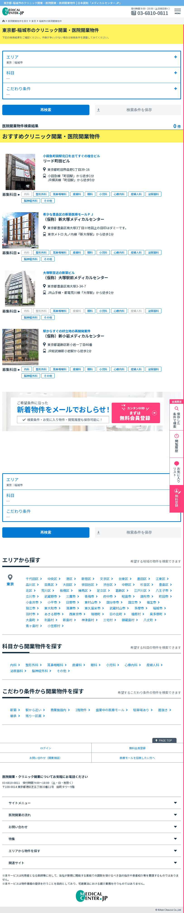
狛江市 (30, 608)
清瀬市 (71, 608)
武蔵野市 (50, 596)
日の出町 (116, 614)
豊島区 (163, 584)
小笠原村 (54, 625)
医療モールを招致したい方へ (137, 758)
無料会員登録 (137, 748)
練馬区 (83, 590)
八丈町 (148, 620)
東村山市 (91, 602)
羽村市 (30, 614)
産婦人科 (152, 665)
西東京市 (75, 614)
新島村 (67, 620)
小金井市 (32, 602)
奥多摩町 (156, 614)
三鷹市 (71, 596)
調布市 (145, 596)
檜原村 (136, 614)
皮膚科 (77, 665)
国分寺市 (112, 602)
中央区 (52, 578)
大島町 (30, 620)
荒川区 (46, 590)
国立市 (133, 602)
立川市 (30, 596)
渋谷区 (108, 584)
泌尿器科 (16, 670)
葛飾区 (120, 590)
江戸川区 (140, 590)
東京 (33, 21)
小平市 (52, 602)
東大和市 (50, 608)
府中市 (108, 596)
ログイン (45, 748)
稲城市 (157, 608)
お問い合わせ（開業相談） (45, 758)
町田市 (163, 596)
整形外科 (32, 665)
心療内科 (131, 665)
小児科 (111, 665)
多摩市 (139, 608)
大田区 (67, 584)
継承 (13, 715)
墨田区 (142, 578)
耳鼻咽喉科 (55, 665)
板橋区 (64, 590)
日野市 (71, 602)
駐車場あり (141, 710)
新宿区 (86, 578)
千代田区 (32, 578)
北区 (29, 590)
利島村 (49, 620)
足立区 (101, 590)
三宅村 (108, 620)
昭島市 (126, 596)
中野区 (126, 584)
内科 (13, 665)
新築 (13, 710)
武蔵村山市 (117, 608)
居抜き (163, 710)
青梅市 (89, 596)
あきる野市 (52, 614)
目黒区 (49, 584)
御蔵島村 (128, 620)
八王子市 (162, 590)
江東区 (160, 578)
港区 (69, 578)
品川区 (30, 584)
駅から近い (33, 710)
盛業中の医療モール (110, 710)
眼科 (94, 665)
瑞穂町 (95, 614)
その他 (61, 670)
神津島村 (87, 620)
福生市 (151, 602)
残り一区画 (33, 715)
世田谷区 (87, 584)
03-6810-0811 (152, 13)
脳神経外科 (40, 670)
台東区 (123, 578)
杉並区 (145, 584)
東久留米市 (92, 608)
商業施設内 (58, 710)
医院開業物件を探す (18, 21)
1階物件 (81, 710)
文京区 (105, 578)
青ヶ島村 (32, 625)
